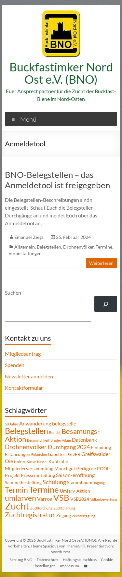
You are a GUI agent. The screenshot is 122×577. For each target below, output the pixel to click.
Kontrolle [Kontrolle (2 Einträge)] (58, 461)
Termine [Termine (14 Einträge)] (44, 489)
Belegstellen (49, 247)
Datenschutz (48, 559)
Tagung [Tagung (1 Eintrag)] (99, 483)
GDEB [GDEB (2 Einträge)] (74, 454)
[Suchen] (105, 304)
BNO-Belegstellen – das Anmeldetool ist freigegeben (57, 179)
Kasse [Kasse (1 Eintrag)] (31, 462)
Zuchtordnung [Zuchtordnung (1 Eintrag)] (41, 508)
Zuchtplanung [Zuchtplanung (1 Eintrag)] (64, 508)
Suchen (13, 292)
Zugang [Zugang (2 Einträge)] (63, 515)
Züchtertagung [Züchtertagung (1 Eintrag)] (83, 516)
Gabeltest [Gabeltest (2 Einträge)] (57, 454)
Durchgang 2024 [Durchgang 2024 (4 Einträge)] (69, 446)
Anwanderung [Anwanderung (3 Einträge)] (35, 423)
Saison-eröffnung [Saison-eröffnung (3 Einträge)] (75, 475)
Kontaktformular (24, 388)
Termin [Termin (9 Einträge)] (16, 489)
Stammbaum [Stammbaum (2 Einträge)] (79, 482)
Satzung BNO (21, 559)
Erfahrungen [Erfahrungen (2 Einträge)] (17, 454)
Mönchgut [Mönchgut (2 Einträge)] (64, 468)
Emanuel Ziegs (29, 237)
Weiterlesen (101, 263)
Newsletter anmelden (29, 376)
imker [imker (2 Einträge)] (20, 461)
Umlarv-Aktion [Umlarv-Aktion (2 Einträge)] (75, 491)
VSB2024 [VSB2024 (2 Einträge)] (79, 499)
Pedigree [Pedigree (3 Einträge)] (86, 468)
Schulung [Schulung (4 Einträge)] (54, 481)
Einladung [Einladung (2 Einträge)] (101, 447)
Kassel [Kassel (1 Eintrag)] (42, 462)
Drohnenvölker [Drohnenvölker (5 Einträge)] (26, 446)
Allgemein (24, 247)
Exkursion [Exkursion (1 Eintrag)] (39, 454)
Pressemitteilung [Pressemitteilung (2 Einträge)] (38, 475)
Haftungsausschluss (80, 559)
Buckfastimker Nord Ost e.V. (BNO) (61, 73)
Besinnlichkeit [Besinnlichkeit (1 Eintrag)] (38, 440)
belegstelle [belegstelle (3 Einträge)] (64, 423)
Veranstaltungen (25, 253)
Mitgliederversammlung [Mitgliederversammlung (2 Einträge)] (29, 468)
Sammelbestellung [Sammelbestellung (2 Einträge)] (23, 482)
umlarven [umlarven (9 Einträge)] (20, 497)
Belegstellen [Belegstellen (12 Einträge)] (26, 431)
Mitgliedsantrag (23, 353)
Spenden (14, 365)
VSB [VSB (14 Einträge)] (61, 497)
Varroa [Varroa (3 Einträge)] (44, 499)
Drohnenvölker (78, 247)
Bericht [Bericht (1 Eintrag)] (55, 432)
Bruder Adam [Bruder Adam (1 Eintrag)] (60, 440)
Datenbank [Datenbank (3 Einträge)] (84, 439)
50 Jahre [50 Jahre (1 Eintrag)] (11, 424)
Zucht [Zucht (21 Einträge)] (17, 505)
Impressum (69, 565)
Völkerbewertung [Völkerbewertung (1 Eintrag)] (103, 499)
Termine (104, 247)
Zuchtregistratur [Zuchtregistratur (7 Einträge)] (30, 514)
